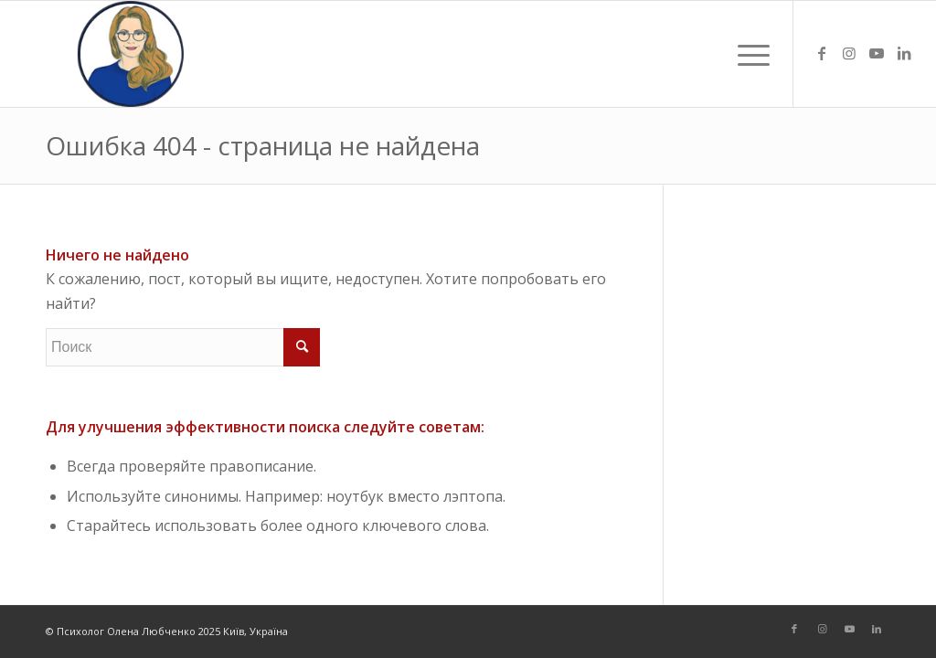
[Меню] (748, 54)
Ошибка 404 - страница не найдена (263, 145)
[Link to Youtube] (876, 53)
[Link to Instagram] (849, 53)
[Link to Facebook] (821, 53)
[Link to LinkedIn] (904, 53)
